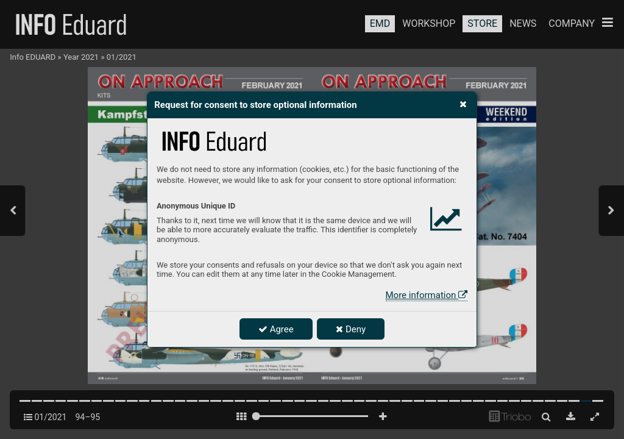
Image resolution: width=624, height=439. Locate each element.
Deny (351, 329)
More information (426, 295)
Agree (276, 329)
